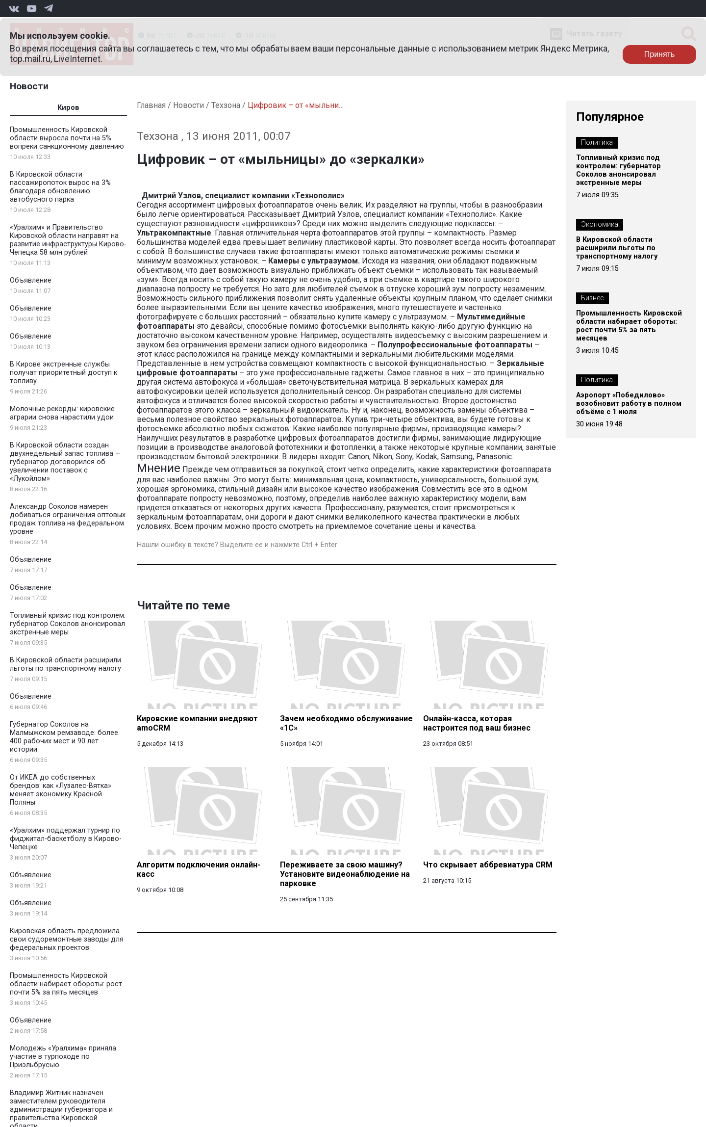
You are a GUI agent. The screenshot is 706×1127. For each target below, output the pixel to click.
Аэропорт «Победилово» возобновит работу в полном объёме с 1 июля (628, 403)
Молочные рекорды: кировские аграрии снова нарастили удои (62, 413)
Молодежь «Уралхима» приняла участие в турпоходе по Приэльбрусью (63, 1056)
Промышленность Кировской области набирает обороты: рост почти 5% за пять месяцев (66, 983)
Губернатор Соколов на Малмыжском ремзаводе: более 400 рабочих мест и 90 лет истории (64, 737)
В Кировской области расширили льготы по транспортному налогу (65, 664)
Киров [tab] (68, 108)
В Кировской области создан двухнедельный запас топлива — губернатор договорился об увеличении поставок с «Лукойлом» (65, 462)
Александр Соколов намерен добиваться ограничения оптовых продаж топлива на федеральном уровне (68, 519)
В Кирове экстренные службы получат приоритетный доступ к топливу (63, 372)
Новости (29, 86)
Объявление (30, 280)
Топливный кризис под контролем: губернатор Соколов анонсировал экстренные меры (68, 623)
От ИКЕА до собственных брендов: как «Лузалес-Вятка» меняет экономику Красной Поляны (60, 790)
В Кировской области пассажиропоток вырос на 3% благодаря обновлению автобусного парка (60, 187)
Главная (151, 105)
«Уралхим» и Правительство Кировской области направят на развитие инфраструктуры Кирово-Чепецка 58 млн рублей (68, 240)
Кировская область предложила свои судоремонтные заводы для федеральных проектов (67, 939)
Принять (659, 54)
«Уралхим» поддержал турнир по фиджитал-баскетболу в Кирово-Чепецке (66, 838)
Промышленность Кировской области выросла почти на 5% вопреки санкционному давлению (67, 138)
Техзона (225, 105)
